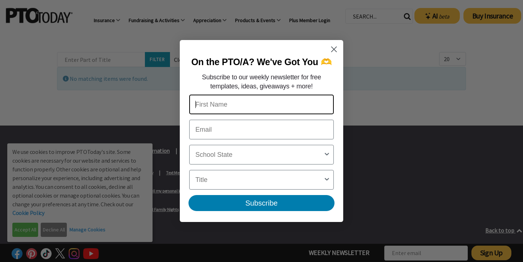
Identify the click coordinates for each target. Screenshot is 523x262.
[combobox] (259, 154)
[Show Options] (327, 154)
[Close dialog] (334, 49)
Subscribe (262, 203)
